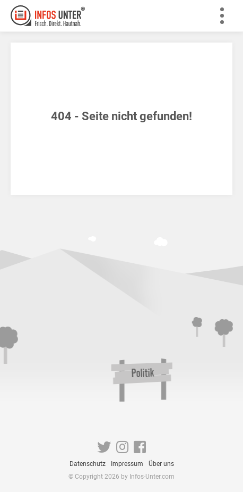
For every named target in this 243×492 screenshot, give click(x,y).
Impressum (127, 464)
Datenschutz (88, 464)
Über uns (161, 464)
